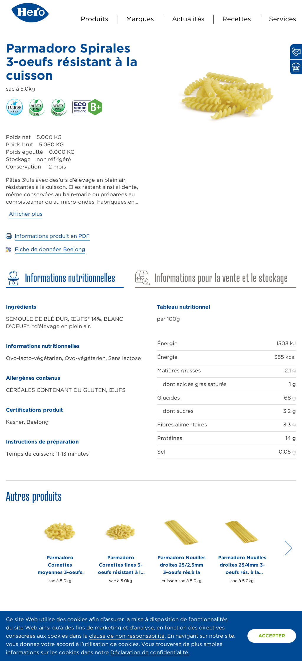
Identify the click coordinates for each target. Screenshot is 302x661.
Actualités (188, 19)
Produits (94, 19)
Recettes (236, 19)
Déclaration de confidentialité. (149, 652)
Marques (140, 19)
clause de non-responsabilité (127, 636)
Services (282, 19)
